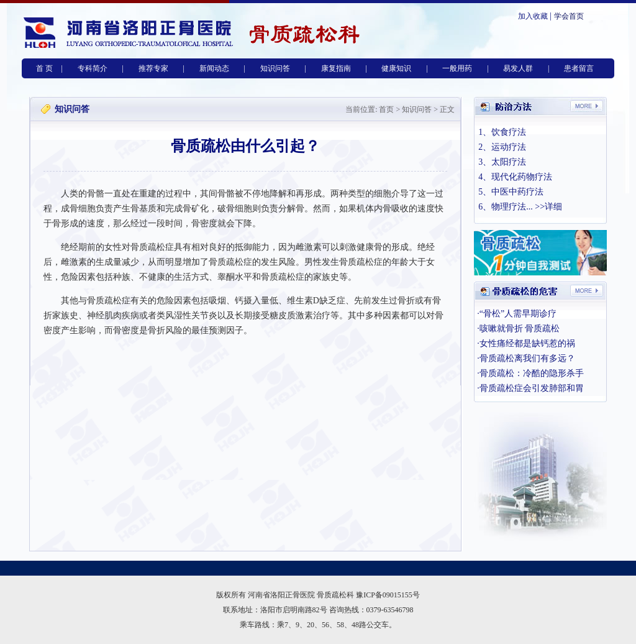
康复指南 (336, 68)
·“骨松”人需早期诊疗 (516, 313)
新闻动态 (214, 68)
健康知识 (396, 68)
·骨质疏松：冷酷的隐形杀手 (530, 373)
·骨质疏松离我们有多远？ (526, 358)
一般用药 (457, 68)
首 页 (44, 68)
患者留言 (579, 68)
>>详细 (548, 206)
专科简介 (92, 68)
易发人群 (518, 68)
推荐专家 (153, 68)
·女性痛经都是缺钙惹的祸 (526, 343)
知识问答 (275, 68)
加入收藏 (533, 16)
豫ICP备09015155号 (388, 595)
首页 (386, 109)
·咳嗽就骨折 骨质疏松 (518, 328)
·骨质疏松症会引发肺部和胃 (530, 388)
